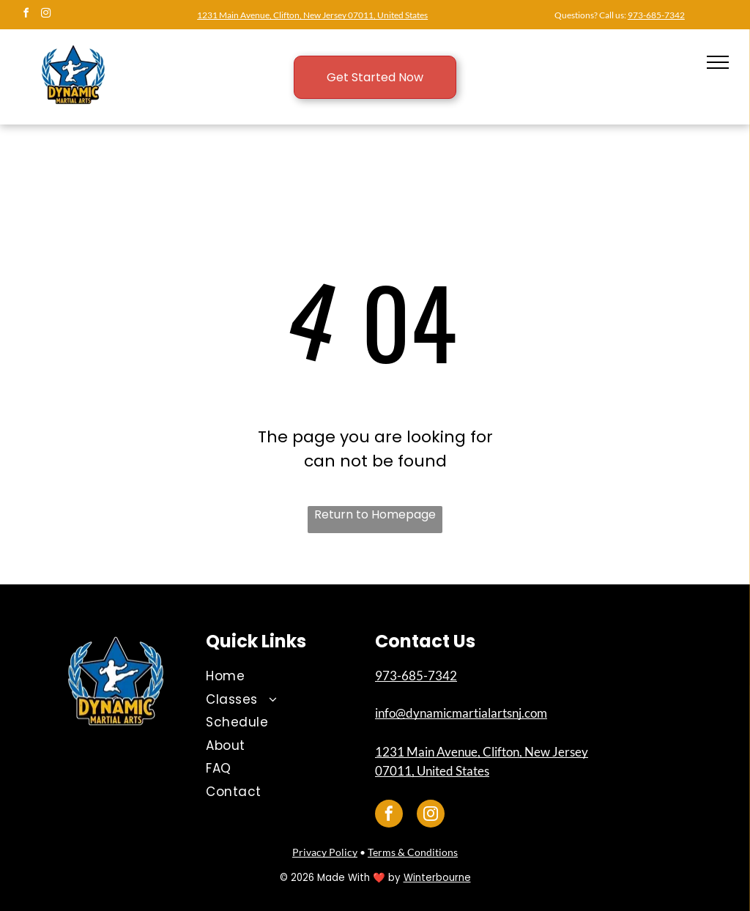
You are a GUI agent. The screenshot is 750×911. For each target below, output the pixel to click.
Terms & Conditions (413, 852)
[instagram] (45, 15)
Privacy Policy (324, 852)
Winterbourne (437, 878)
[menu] (718, 62)
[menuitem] (279, 676)
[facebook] (25, 15)
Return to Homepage (375, 514)
